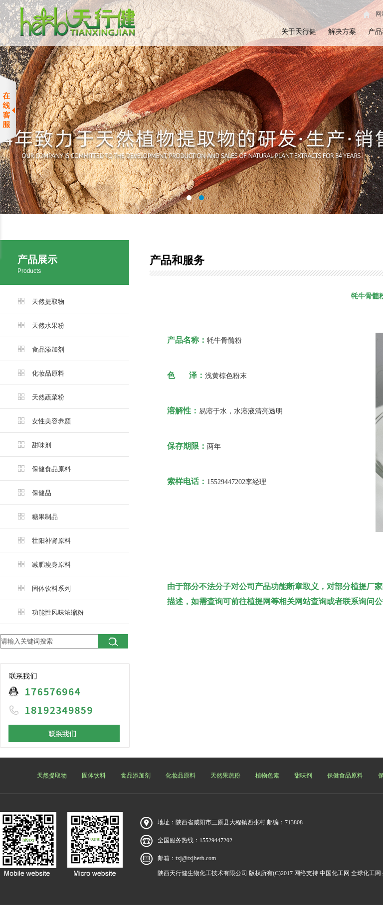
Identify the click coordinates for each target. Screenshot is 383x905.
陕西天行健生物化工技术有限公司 (202, 873)
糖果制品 (45, 516)
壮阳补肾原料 (51, 540)
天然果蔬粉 (225, 775)
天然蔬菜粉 (48, 397)
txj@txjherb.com (196, 858)
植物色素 (267, 775)
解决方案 (342, 31)
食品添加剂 (48, 349)
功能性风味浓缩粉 (58, 612)
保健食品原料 (51, 469)
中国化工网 (335, 873)
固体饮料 (94, 775)
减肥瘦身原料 (51, 564)
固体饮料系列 (51, 588)
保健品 (41, 493)
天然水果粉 (48, 325)
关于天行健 (298, 31)
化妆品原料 (48, 373)
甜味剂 (41, 445)
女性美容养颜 (51, 421)
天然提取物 (48, 301)
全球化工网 (366, 873)
